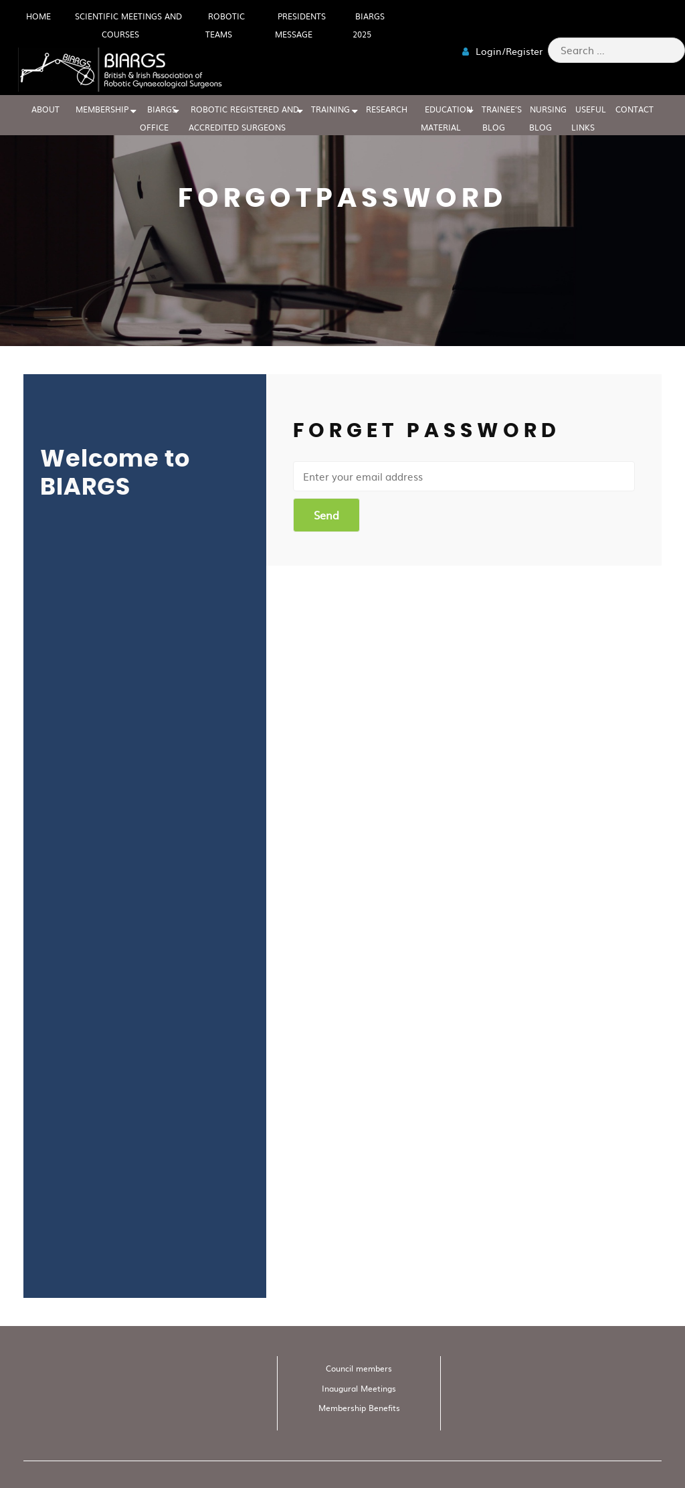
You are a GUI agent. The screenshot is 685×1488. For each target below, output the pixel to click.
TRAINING (330, 109)
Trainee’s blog (502, 118)
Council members (359, 1368)
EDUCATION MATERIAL (447, 118)
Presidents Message (300, 25)
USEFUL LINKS (589, 118)
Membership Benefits (359, 1408)
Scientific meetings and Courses (128, 25)
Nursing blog (548, 118)
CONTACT (634, 109)
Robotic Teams (225, 25)
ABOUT (45, 109)
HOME (38, 16)
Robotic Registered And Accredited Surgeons (244, 118)
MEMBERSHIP (102, 109)
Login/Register (502, 51)
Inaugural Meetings (359, 1388)
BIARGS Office (158, 118)
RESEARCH (386, 109)
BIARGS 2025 (369, 25)
